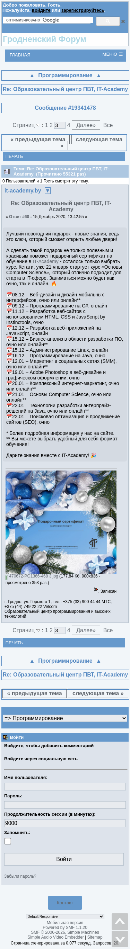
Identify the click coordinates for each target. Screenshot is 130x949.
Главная (20, 54)
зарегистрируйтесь (82, 10)
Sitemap (95, 937)
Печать (14, 156)
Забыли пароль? (20, 876)
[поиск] (49, 20)
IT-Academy (46, 261)
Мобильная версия (65, 922)
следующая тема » (91, 142)
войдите (41, 10)
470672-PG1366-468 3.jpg (32, 576)
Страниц (27, 125)
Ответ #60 (19, 216)
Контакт (65, 902)
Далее (86, 125)
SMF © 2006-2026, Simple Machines (65, 932)
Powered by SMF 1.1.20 (65, 927)
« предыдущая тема (37, 139)
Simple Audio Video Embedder (55, 937)
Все (108, 125)
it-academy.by (23, 191)
